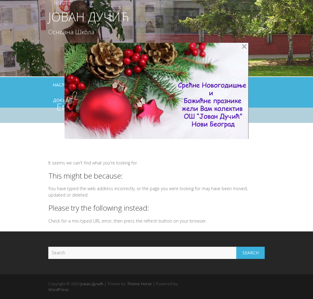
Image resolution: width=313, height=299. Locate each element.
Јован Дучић (88, 17)
